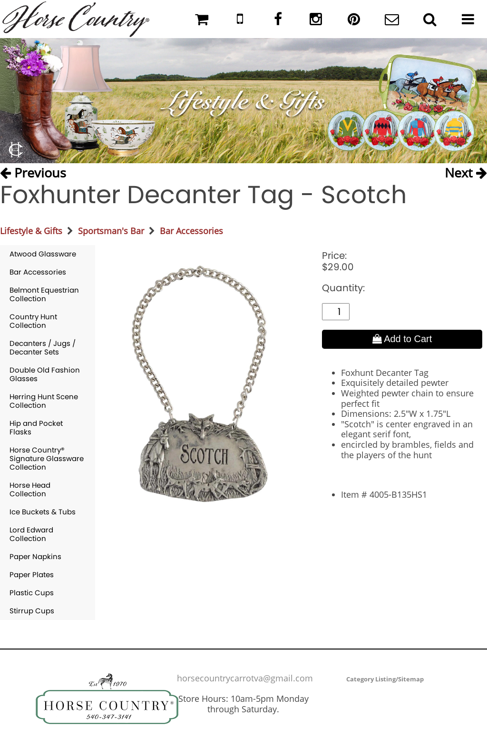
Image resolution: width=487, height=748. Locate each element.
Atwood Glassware (43, 254)
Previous (33, 172)
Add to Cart (402, 339)
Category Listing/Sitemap (385, 679)
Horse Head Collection (30, 489)
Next (466, 172)
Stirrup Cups (32, 611)
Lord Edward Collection (31, 534)
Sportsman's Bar (111, 230)
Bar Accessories (191, 230)
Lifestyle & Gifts (31, 230)
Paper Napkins (35, 556)
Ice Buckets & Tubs (43, 512)
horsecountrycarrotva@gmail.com (245, 678)
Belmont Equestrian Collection (44, 294)
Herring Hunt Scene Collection (44, 401)
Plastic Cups (32, 593)
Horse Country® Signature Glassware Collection (47, 458)
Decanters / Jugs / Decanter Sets (43, 347)
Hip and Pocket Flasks (36, 427)
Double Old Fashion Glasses (45, 374)
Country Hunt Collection (33, 321)
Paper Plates (32, 575)
